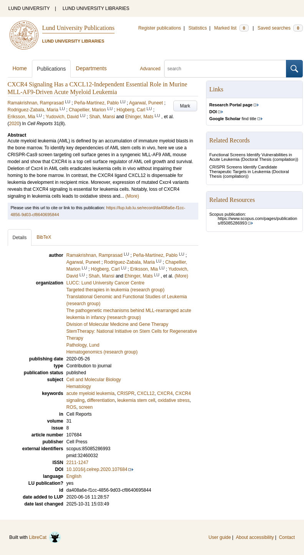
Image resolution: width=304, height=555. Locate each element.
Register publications (159, 28)
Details (20, 237)
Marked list (231, 28)
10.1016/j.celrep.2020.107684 (97, 469)
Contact (287, 537)
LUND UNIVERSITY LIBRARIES (96, 8)
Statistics (197, 28)
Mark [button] (185, 106)
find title (232, 118)
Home (20, 68)
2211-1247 (77, 462)
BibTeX (44, 237)
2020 (14, 123)
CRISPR (126, 393)
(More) (132, 196)
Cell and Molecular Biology (93, 379)
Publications (51, 69)
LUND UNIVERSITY (29, 8)
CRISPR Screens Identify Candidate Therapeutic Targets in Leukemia (243, 169)
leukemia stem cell (136, 400)
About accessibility (255, 537)
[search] (225, 69)
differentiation (101, 400)
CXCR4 (165, 393)
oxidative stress (173, 400)
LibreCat (45, 537)
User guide (220, 537)
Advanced (150, 68)
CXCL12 (145, 393)
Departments (91, 68)
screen (86, 407)
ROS (71, 407)
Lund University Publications (78, 28)
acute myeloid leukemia (90, 393)
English (73, 476)
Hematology (78, 386)
